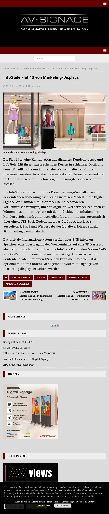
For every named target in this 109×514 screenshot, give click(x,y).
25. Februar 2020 (15, 86)
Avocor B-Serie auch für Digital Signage (26, 359)
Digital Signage (21, 277)
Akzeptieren (63, 505)
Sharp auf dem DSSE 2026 (18, 342)
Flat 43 (41, 277)
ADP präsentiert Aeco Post (18, 364)
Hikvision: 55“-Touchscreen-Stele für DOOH (29, 353)
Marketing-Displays (18, 284)
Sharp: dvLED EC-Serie (16, 347)
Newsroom (34, 86)
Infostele (57, 277)
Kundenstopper (78, 277)
